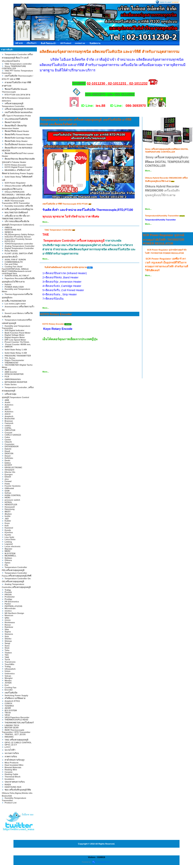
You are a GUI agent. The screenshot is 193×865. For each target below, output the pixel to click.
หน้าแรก (19, 43)
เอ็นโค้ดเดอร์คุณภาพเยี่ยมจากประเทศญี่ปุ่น (69, 339)
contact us (80, 43)
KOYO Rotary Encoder (56, 314)
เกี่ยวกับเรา (31, 43)
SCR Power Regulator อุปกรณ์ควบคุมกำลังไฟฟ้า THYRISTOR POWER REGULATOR (163, 239)
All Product (65, 43)
